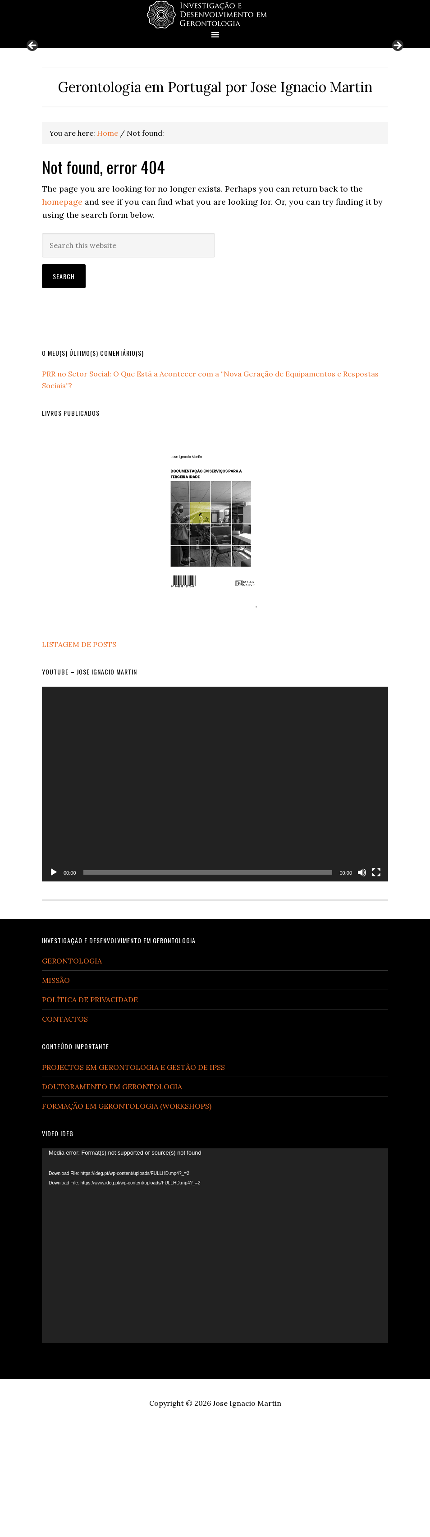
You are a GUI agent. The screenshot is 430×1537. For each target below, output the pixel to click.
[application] (215, 893)
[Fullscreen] (376, 981)
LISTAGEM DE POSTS (79, 753)
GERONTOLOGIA (72, 1070)
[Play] (53, 981)
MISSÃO (56, 1090)
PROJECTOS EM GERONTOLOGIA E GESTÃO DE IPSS (133, 1177)
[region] (215, 103)
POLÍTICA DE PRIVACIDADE (90, 1109)
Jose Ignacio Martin (247, 1513)
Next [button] (397, 101)
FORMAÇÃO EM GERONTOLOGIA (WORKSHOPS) (126, 1215)
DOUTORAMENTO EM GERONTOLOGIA (112, 1196)
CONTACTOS (65, 1128)
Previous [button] (33, 101)
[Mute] (361, 981)
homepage (62, 311)
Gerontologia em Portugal (215, 14)
